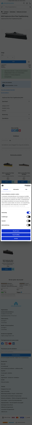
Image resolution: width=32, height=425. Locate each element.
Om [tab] (26, 189)
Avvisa (16, 238)
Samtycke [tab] (5, 189)
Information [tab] (16, 189)
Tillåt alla (16, 231)
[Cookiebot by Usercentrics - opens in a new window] (24, 186)
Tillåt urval (16, 234)
